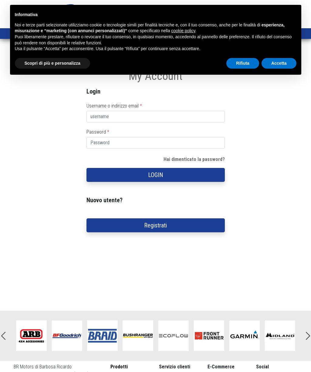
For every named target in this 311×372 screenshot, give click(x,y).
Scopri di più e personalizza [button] (52, 63)
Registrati (155, 225)
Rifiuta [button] (242, 63)
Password (97, 132)
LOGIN (155, 175)
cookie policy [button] (183, 30)
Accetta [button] (279, 63)
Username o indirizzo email (114, 106)
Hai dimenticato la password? (194, 159)
